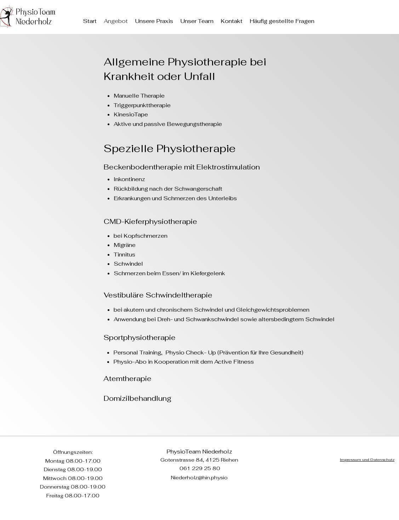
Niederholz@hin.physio (199, 477)
